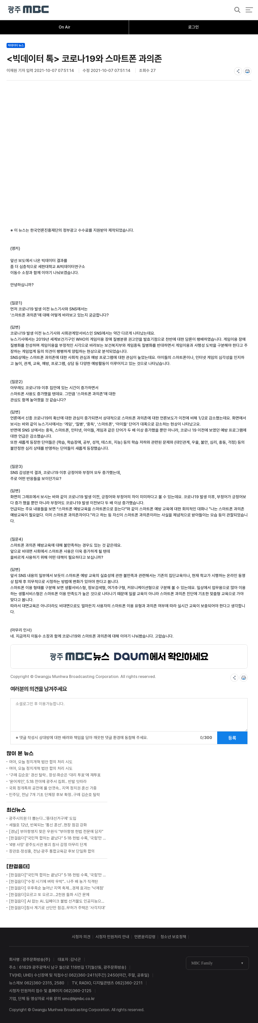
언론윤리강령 (144, 936)
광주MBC (28, 10)
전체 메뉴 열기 (249, 10)
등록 (232, 738)
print (247, 71)
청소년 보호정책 (173, 936)
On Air (64, 27)
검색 (236, 10)
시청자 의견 (81, 936)
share (238, 71)
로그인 (193, 27)
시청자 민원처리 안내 (112, 936)
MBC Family (202, 963)
